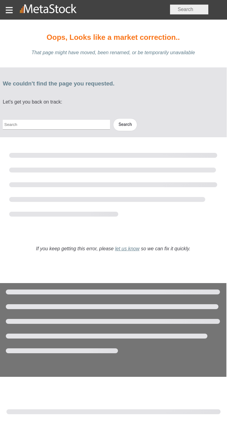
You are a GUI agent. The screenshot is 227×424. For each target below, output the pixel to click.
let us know (127, 248)
